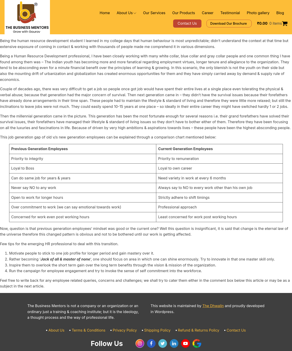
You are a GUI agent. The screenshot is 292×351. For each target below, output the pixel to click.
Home (122, 13)
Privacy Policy (127, 319)
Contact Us (228, 319)
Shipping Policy (157, 319)
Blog (280, 13)
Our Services (167, 13)
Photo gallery (260, 13)
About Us (142, 13)
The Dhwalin (204, 294)
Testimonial (235, 13)
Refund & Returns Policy (194, 319)
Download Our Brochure (235, 23)
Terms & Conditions (94, 319)
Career (215, 13)
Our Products (193, 13)
